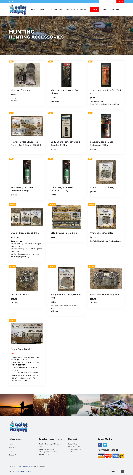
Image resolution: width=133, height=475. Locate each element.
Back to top (117, 471)
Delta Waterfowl (20, 294)
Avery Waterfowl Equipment (105, 294)
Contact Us (115, 9)
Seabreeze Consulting (24, 471)
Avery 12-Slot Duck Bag (102, 187)
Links (105, 9)
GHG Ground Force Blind (63, 233)
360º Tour (43, 9)
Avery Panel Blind (20, 349)
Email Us (71, 452)
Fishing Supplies (56, 9)
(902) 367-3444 (76, 449)
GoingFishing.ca (26, 466)
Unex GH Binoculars (21, 90)
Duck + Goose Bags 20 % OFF (26, 233)
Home (33, 9)
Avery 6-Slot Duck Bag (102, 233)
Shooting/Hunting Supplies (76, 9)
